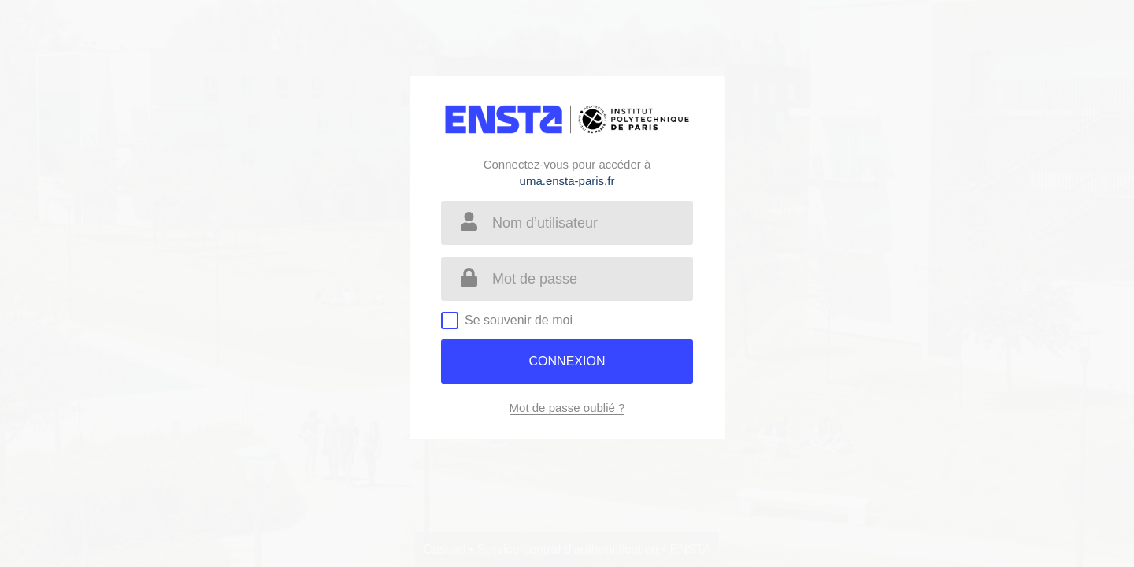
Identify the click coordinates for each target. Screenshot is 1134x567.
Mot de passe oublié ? (567, 407)
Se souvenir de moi (519, 320)
